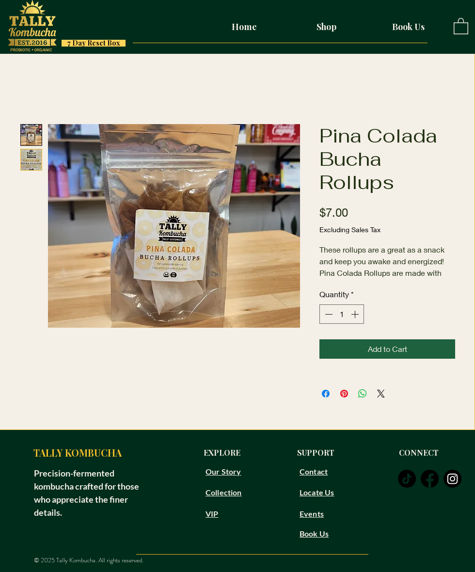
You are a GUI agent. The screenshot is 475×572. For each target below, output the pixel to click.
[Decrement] (327, 314)
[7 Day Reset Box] (94, 43)
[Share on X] (381, 393)
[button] (461, 25)
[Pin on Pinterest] (344, 393)
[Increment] (356, 314)
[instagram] (452, 479)
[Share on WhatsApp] (362, 393)
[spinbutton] (341, 314)
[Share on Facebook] (326, 393)
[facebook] (430, 479)
